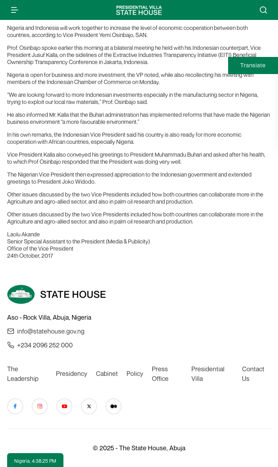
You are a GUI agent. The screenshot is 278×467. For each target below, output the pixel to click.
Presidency (71, 373)
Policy (135, 373)
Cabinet (107, 373)
